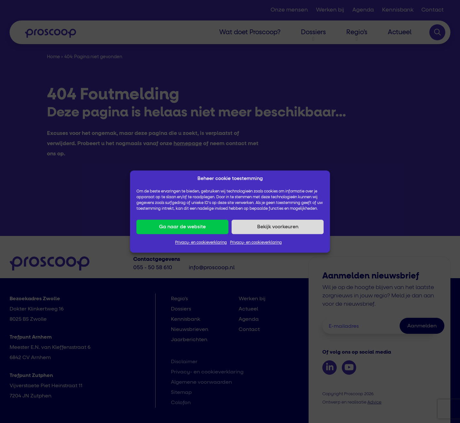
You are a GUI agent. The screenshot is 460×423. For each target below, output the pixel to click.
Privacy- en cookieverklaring (201, 243)
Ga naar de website (182, 226)
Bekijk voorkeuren (277, 226)
